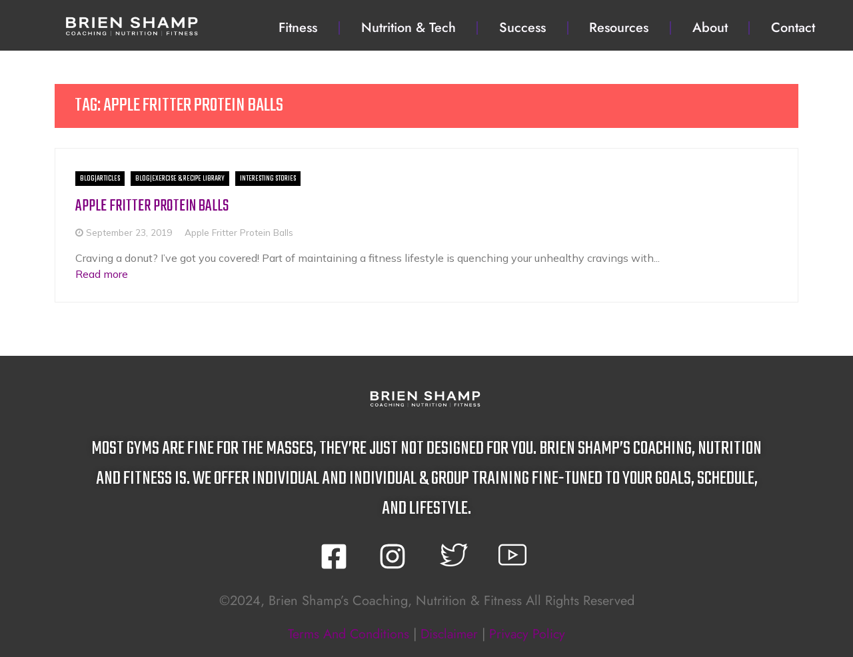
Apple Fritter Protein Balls (153, 206)
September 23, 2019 (129, 232)
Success (522, 27)
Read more (101, 273)
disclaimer (450, 633)
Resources (618, 27)
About (710, 27)
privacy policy (530, 633)
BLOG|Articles (100, 179)
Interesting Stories (268, 179)
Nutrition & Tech (408, 27)
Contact (793, 27)
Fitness (298, 27)
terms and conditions (346, 633)
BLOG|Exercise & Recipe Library (180, 179)
